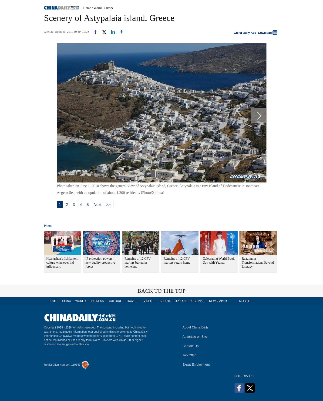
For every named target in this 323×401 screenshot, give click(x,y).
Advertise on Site (194, 336)
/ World (97, 8)
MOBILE (244, 301)
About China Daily (195, 327)
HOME (52, 301)
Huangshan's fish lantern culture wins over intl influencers (62, 262)
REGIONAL (197, 301)
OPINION (181, 301)
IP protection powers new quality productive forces (100, 262)
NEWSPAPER (217, 301)
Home (87, 8)
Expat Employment (196, 364)
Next (97, 205)
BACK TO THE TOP (162, 291)
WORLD (80, 301)
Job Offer (189, 355)
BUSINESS (97, 301)
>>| (108, 205)
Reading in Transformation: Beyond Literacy (258, 262)
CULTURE (115, 301)
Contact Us (190, 346)
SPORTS (165, 301)
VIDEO (148, 301)
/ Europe (108, 8)
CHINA (66, 301)
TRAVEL (131, 301)
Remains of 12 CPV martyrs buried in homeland (137, 262)
